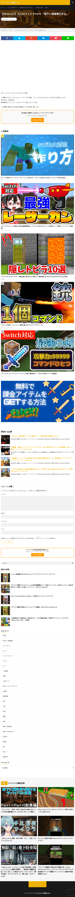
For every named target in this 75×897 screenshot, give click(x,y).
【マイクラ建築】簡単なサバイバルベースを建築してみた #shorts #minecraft (34, 607)
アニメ (5, 651)
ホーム (3, 7)
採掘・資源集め (7, 726)
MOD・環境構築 (8, 641)
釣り (4, 746)
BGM (4, 635)
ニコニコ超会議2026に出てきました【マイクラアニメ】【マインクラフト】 (33, 574)
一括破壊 (5, 671)
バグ (4, 666)
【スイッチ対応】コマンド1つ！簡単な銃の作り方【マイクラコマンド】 (22, 325)
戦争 (4, 721)
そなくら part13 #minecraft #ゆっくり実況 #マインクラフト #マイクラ (32, 596)
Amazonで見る (37, 120)
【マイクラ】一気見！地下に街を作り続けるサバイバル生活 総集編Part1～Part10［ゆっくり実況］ (19, 811)
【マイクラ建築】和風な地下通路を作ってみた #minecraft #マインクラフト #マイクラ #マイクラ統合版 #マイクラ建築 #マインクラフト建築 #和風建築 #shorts (55, 870)
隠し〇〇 (5, 279)
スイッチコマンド (7, 180)
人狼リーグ (6, 681)
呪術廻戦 (5, 696)
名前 (3, 513)
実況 (4, 711)
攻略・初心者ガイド (9, 731)
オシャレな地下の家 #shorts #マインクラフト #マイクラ (55, 839)
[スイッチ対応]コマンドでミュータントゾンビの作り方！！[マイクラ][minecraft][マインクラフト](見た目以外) (33, 177)
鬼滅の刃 (5, 756)
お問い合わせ (39, 7)
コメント (3, 494)
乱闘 (4, 676)
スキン (5, 661)
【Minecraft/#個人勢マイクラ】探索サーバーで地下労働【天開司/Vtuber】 (35, 436)
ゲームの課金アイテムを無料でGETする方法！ (20, 7)
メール (3, 521)
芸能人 (5, 741)
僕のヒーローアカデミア (10, 686)
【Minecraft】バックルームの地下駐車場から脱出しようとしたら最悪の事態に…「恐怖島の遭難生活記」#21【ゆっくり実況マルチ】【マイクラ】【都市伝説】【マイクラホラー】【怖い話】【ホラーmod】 (18, 871)
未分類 (5, 736)
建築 (4, 716)
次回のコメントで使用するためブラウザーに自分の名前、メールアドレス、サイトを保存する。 (29, 538)
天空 (4, 706)
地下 (13, 19)
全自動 (5, 691)
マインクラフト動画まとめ (42, 893)
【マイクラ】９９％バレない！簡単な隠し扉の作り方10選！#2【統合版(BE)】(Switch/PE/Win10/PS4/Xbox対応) (34, 276)
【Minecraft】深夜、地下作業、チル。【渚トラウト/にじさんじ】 (18, 839)
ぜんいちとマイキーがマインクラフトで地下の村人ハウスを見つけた (56, 811)
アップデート (7, 646)
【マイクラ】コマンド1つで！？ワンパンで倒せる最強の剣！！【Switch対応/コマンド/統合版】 (29, 373)
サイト (3, 529)
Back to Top (37, 885)
